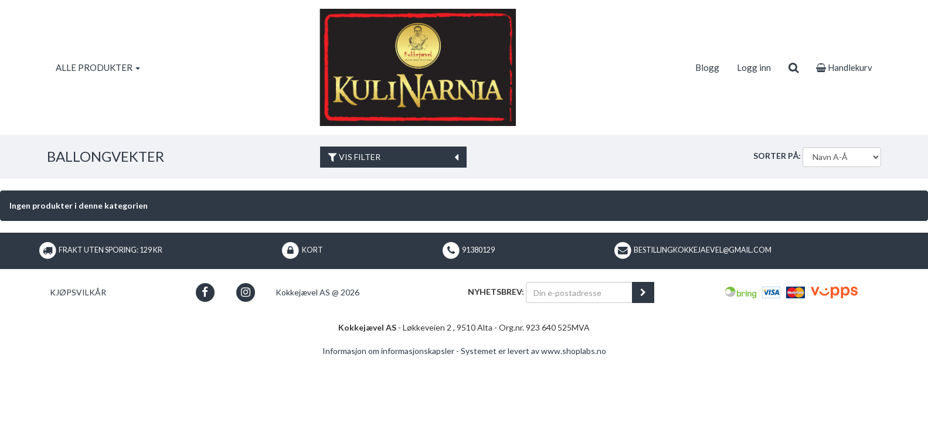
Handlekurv (844, 67)
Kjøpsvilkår (78, 292)
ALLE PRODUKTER (98, 67)
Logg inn (754, 67)
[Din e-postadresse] (579, 292)
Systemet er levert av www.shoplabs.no (533, 351)
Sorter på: (777, 156)
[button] (205, 292)
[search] (793, 67)
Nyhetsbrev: (496, 292)
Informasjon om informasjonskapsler (388, 351)
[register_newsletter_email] (643, 292)
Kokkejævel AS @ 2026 (317, 292)
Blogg (707, 67)
